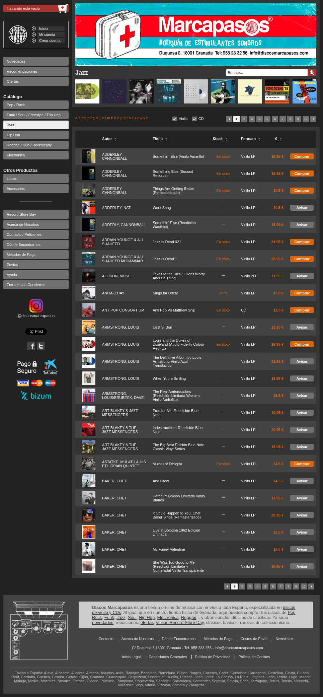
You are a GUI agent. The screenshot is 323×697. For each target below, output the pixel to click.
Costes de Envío (254, 639)
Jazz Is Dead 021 (167, 242)
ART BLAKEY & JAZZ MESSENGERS (120, 413)
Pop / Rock (16, 105)
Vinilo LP (248, 156)
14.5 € (278, 481)
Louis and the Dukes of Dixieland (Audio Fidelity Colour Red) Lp (178, 344)
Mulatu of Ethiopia (167, 464)
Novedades (16, 61)
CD (201, 119)
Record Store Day (21, 214)
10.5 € (278, 208)
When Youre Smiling (169, 378)
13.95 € (277, 327)
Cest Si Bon (162, 327)
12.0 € (278, 310)
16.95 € (277, 156)
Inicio (43, 28)
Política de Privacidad (213, 657)
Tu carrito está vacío (23, 8)
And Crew (161, 481)
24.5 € (278, 464)
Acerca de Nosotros (23, 224)
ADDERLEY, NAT (116, 208)
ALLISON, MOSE (116, 276)
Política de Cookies (254, 657)
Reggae (188, 617)
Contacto (106, 639)
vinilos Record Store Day (180, 622)
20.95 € (277, 430)
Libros (12, 179)
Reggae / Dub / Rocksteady (29, 145)
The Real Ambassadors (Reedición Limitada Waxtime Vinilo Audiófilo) (176, 396)
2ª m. (223, 293)
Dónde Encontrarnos (24, 244)
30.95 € (277, 566)
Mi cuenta (47, 34)
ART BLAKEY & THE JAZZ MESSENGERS (120, 430)
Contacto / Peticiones (24, 234)
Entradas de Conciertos (26, 285)
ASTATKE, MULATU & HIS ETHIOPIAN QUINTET (124, 464)
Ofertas (13, 81)
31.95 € (277, 242)
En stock (224, 156)
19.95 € (277, 413)
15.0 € (278, 293)
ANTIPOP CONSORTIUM (123, 310)
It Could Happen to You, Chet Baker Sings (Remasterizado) (177, 515)
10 (305, 119)
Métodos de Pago (21, 255)
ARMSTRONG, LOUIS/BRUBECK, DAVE (123, 396)
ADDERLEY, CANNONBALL (114, 156)
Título (160, 139)
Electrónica (16, 155)
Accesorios (16, 189)
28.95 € (277, 259)
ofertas (147, 622)
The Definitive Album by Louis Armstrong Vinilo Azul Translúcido (177, 361)
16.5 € (278, 396)
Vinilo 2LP (249, 276)
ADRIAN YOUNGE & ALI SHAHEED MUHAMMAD (122, 259)
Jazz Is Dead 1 (165, 259)
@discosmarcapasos (36, 313)
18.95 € (277, 173)
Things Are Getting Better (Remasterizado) (173, 191)
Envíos (12, 265)
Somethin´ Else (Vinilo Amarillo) (178, 156)
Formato (251, 139)
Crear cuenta (50, 41)
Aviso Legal (131, 657)
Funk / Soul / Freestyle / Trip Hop (34, 115)
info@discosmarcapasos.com (239, 648)
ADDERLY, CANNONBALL (124, 225)
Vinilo (183, 119)
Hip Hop (13, 135)
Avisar (301, 208)
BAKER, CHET (114, 481)
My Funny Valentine (169, 549)
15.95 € (277, 225)
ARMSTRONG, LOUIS (120, 327)
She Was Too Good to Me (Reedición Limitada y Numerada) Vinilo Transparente (178, 566)
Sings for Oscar (165, 293)
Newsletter (284, 639)
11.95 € (277, 276)
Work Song (162, 208)
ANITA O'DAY (113, 293)
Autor (109, 139)
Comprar (302, 156)
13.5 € (278, 532)
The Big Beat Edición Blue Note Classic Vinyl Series (178, 447)
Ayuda (12, 275)
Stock (220, 139)
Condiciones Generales (168, 657)
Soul (132, 617)
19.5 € (278, 191)
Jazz (10, 125)
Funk (109, 617)
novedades (102, 622)
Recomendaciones (22, 71)
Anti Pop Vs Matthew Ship (174, 310)
